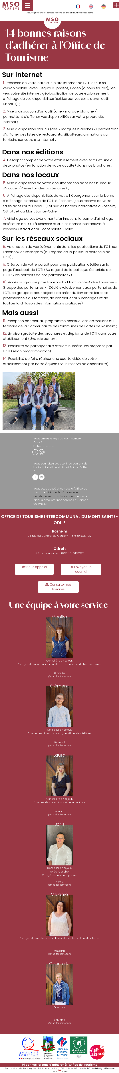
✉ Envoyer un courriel (81, 569)
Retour (38, 12)
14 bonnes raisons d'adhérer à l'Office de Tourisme (68, 12)
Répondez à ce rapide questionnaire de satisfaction (55, 494)
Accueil (30, 12)
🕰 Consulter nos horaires (58, 586)
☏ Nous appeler (34, 567)
